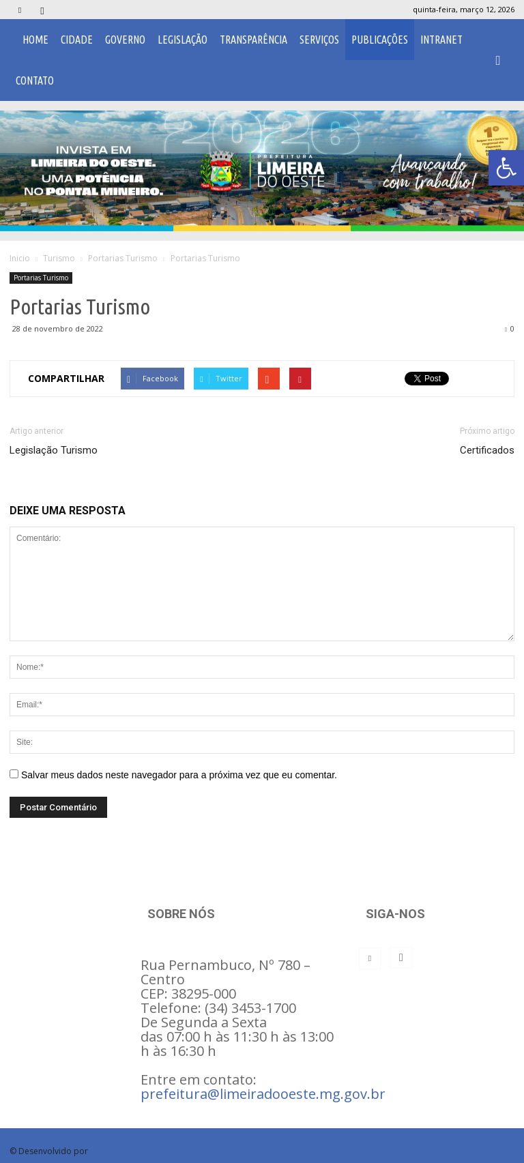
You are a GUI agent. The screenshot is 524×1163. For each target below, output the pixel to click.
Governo (125, 39)
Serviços (319, 39)
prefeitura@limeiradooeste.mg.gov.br (263, 1094)
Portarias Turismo (41, 277)
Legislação (182, 39)
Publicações (379, 39)
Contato (35, 80)
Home (35, 39)
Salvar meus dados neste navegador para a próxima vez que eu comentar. (179, 774)
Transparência (253, 39)
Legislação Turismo (54, 450)
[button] (498, 60)
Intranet (441, 39)
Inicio (20, 258)
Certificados (487, 450)
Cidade (77, 39)
